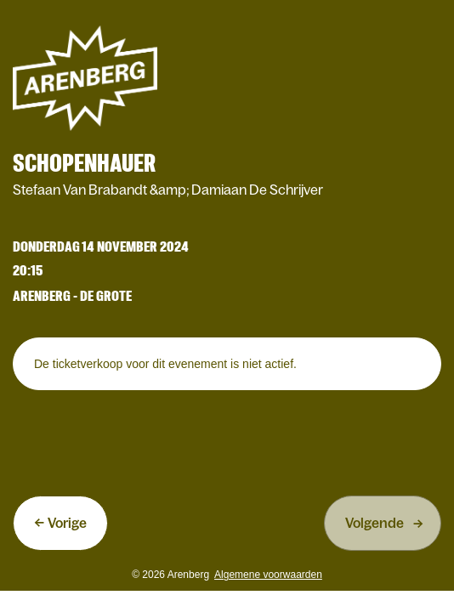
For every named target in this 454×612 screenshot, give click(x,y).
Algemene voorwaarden (268, 575)
